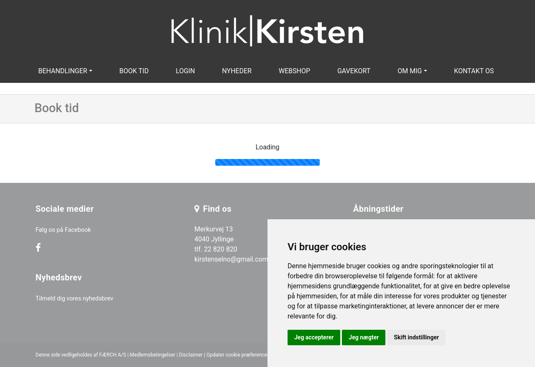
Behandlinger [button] (62, 71)
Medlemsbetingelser (153, 355)
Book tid (134, 71)
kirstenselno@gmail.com (231, 259)
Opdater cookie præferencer (237, 355)
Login (185, 71)
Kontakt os (474, 71)
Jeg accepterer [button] (314, 337)
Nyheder (237, 71)
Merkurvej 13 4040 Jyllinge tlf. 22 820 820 (215, 239)
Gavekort (354, 71)
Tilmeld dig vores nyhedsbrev (74, 298)
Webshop (294, 71)
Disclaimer (191, 355)
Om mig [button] (409, 71)
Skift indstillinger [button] (416, 337)
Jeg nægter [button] (364, 337)
